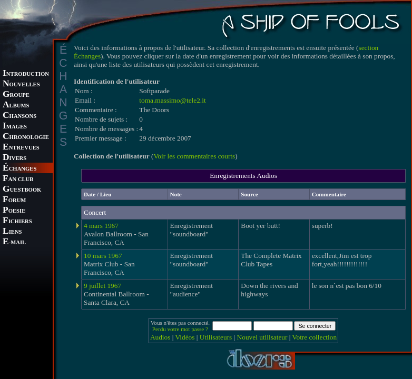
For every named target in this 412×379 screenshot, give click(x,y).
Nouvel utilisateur (262, 337)
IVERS (14, 158)
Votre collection (314, 337)
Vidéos (185, 337)
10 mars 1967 (103, 256)
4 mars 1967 (101, 226)
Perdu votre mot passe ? (180, 329)
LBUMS (16, 105)
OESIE (14, 211)
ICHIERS (17, 221)
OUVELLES (21, 84)
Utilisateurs (216, 337)
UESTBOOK (22, 190)
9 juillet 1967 (102, 286)
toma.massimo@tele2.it (172, 100)
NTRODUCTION (26, 74)
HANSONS (19, 116)
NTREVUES (21, 148)
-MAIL (14, 242)
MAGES (15, 126)
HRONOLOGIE (26, 137)
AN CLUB (18, 179)
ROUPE (16, 95)
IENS (12, 232)
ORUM (14, 200)
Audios (160, 337)
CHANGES (19, 169)
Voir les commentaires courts (194, 156)
